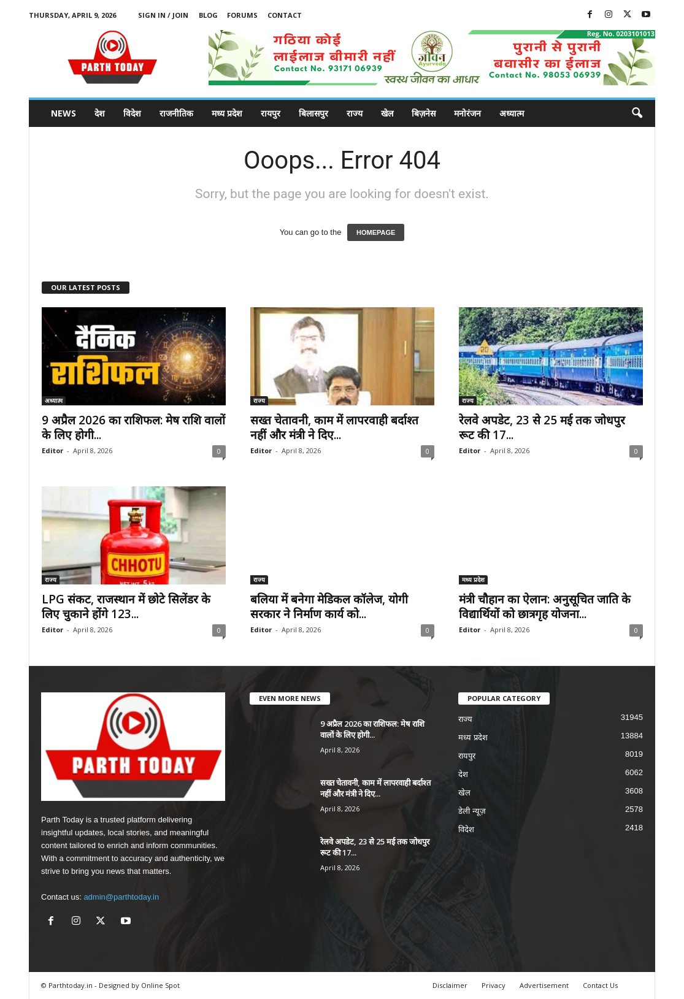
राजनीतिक (176, 113)
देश (99, 113)
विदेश (132, 113)
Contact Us (600, 985)
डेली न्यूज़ (472, 811)
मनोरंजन (467, 113)
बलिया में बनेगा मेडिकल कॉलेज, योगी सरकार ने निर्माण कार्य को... (329, 606)
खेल (387, 113)
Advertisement (544, 985)
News (63, 113)
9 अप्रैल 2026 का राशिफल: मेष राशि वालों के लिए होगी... (133, 427)
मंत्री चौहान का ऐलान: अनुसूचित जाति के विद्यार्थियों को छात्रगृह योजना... (545, 606)
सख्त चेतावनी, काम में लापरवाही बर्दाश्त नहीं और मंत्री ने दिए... (334, 427)
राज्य (355, 113)
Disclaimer (449, 985)
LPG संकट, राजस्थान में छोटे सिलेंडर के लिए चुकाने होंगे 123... (126, 606)
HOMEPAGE (375, 232)
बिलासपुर (313, 113)
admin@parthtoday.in (121, 896)
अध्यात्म (511, 113)
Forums (242, 15)
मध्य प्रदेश (227, 113)
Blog (208, 15)
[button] (636, 113)
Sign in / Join (163, 15)
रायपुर (270, 113)
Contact (284, 15)
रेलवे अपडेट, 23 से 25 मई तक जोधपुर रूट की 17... (542, 427)
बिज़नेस (424, 113)
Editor (52, 450)
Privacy (493, 985)
